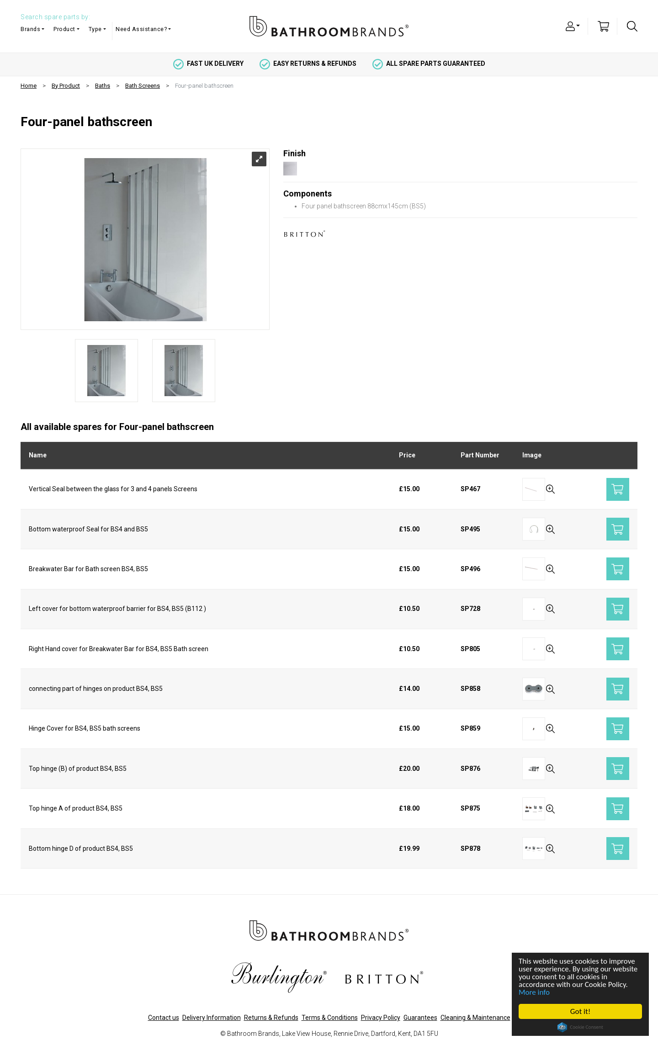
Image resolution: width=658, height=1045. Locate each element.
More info (534, 992)
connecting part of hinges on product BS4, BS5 (96, 688)
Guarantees (420, 1017)
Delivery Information (211, 1017)
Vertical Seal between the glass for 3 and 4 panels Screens (113, 489)
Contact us (163, 1017)
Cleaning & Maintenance (475, 1017)
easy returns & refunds (308, 63)
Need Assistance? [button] (141, 29)
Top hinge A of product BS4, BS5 (75, 808)
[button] (573, 25)
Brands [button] (30, 29)
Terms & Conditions (330, 1017)
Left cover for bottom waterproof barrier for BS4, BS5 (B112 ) (117, 608)
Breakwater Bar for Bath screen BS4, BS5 (88, 569)
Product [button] (64, 29)
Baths (102, 85)
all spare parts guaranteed (428, 63)
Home (29, 85)
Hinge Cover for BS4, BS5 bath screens (84, 728)
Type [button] (95, 29)
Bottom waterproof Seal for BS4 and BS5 (88, 529)
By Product (66, 85)
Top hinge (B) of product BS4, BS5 (78, 768)
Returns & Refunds (271, 1017)
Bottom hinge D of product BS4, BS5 (81, 848)
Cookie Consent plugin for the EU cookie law (581, 1027)
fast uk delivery (208, 63)
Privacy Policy (380, 1017)
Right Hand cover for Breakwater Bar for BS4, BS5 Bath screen (118, 648)
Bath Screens (142, 85)
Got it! (580, 1011)
